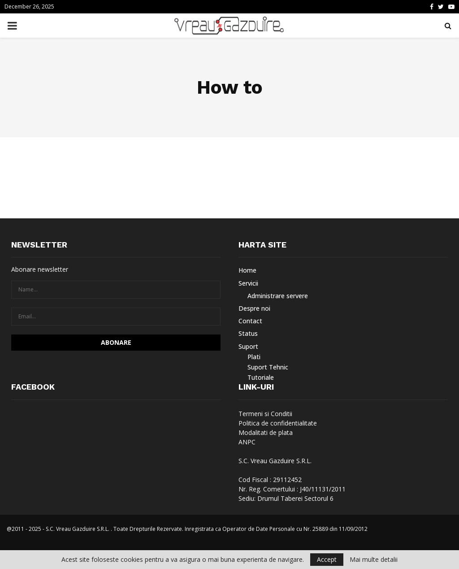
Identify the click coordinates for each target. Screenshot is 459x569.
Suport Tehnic (267, 367)
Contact (250, 321)
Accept (327, 559)
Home (247, 270)
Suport (248, 346)
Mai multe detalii (374, 559)
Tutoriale (260, 377)
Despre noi (254, 308)
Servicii (248, 283)
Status (248, 333)
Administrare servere (277, 295)
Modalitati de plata (265, 432)
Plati (253, 356)
